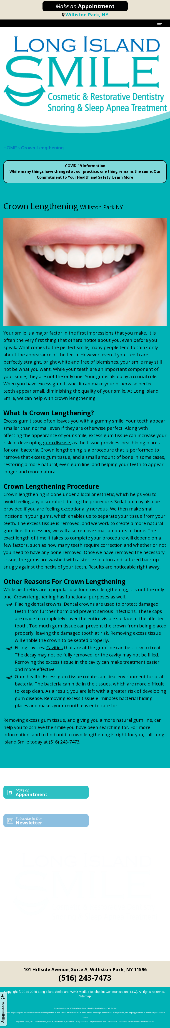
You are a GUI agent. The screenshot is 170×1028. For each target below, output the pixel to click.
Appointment (85, 6)
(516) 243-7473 (64, 742)
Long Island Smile (50, 992)
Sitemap (85, 996)
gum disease (56, 443)
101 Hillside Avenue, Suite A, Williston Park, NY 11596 (85, 969)
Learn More (122, 177)
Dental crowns (79, 604)
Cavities (54, 647)
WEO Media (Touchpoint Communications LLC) (103, 992)
